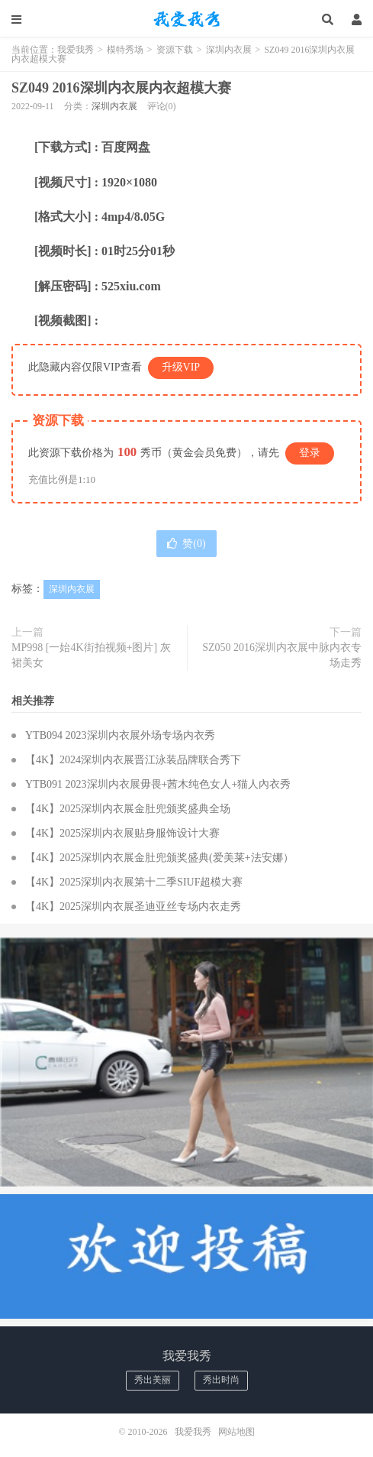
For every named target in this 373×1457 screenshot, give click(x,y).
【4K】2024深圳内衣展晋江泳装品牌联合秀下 (133, 760)
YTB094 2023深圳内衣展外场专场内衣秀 (120, 735)
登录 (309, 452)
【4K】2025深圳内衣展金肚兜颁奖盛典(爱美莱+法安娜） (159, 857)
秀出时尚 (221, 1379)
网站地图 (236, 1431)
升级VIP (181, 367)
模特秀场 (125, 49)
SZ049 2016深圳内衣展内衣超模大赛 (121, 88)
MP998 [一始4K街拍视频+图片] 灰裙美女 (91, 655)
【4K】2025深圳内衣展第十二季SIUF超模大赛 (134, 882)
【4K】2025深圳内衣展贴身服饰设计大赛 (122, 833)
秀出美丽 (152, 1379)
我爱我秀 (186, 19)
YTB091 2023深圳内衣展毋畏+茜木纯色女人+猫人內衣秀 (158, 784)
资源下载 (174, 49)
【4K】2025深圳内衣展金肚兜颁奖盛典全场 (127, 808)
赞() (186, 543)
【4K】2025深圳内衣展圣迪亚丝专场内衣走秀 (133, 906)
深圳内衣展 (229, 49)
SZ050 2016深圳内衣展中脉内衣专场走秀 (282, 655)
